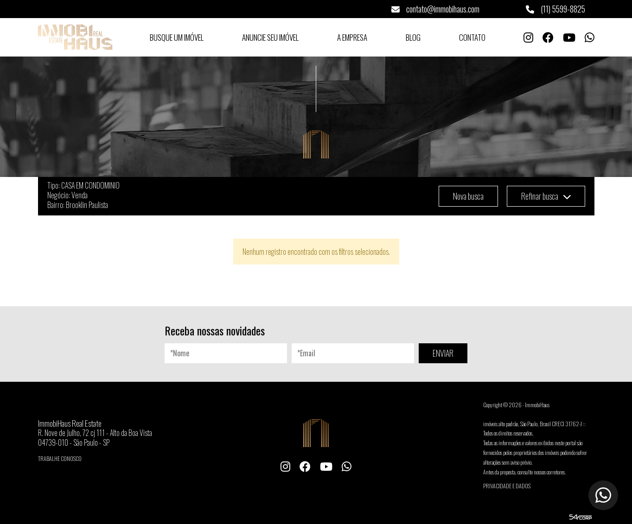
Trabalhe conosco (60, 458)
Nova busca (468, 196)
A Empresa (352, 37)
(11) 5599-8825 (555, 9)
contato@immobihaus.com (435, 9)
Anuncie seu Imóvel (270, 37)
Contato (472, 37)
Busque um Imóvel (177, 37)
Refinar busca (546, 196)
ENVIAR (443, 353)
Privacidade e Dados (506, 486)
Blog (413, 37)
